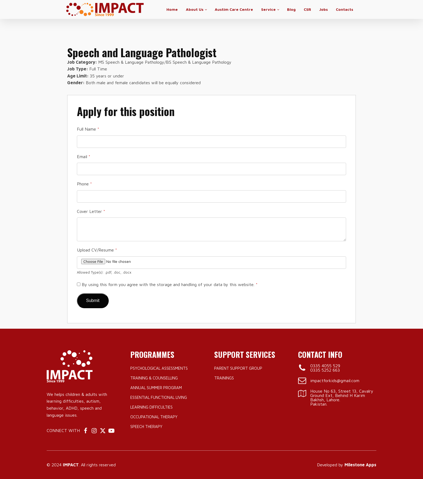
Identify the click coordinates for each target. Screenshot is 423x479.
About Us (194, 9)
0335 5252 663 (325, 370)
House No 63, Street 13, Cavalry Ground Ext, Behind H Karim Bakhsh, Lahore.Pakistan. (341, 397)
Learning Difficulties (151, 407)
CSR (307, 9)
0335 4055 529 (325, 366)
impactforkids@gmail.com (334, 380)
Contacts (344, 9)
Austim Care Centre (234, 9)
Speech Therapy (146, 426)
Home (172, 9)
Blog (291, 9)
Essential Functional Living (158, 397)
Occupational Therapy (154, 417)
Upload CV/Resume (97, 249)
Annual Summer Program (156, 387)
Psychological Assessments (159, 368)
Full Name (88, 129)
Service (268, 9)
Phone (84, 183)
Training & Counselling (154, 378)
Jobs (323, 9)
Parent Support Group (238, 368)
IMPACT (71, 464)
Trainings (224, 378)
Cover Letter (91, 211)
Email (83, 156)
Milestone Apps (360, 464)
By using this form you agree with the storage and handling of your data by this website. (170, 284)
